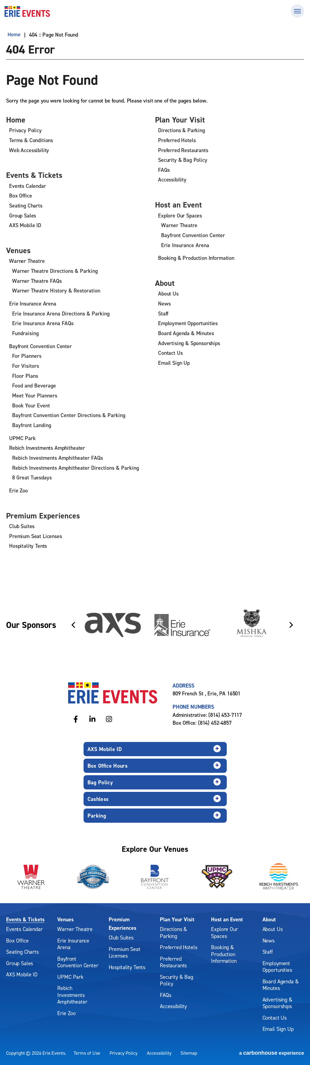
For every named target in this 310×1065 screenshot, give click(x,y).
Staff (163, 313)
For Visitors (25, 365)
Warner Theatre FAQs (37, 281)
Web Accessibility (29, 150)
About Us (168, 294)
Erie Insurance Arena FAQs (43, 323)
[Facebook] (75, 718)
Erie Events (27, 11)
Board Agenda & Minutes (186, 333)
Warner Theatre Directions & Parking (55, 271)
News (164, 303)
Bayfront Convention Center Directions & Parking (68, 415)
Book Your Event (31, 405)
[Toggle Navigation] (297, 11)
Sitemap (188, 1053)
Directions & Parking (181, 130)
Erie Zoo (18, 489)
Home (12, 35)
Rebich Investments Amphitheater (47, 447)
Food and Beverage (34, 385)
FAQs (164, 169)
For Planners (26, 356)
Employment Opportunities (188, 323)
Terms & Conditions (31, 140)
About (165, 283)
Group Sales (22, 215)
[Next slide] (291, 624)
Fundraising (25, 333)
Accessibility (172, 179)
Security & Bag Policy (182, 160)
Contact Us (170, 353)
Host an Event (180, 204)
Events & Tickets (36, 175)
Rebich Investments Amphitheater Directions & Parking (75, 467)
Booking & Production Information (196, 258)
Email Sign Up (174, 362)
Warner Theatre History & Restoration (56, 291)
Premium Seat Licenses (35, 535)
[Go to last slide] (73, 624)
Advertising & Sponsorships (189, 343)
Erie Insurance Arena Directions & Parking (61, 313)
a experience (271, 1053)
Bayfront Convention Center (40, 346)
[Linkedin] (92, 718)
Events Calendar (27, 186)
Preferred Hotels (177, 140)
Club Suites (22, 525)
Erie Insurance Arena (32, 303)
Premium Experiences (45, 515)
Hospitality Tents (28, 545)
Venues (19, 250)
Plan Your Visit (181, 119)
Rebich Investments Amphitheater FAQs (57, 457)
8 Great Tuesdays (32, 477)
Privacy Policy (25, 130)
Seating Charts (25, 205)
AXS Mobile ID (25, 225)
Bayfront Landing (31, 424)
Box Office (20, 196)
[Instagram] (109, 718)
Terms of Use (87, 1053)
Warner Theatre (27, 261)
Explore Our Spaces (180, 215)
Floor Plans (25, 375)
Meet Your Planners (34, 395)
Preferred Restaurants (183, 150)
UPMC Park (22, 437)
